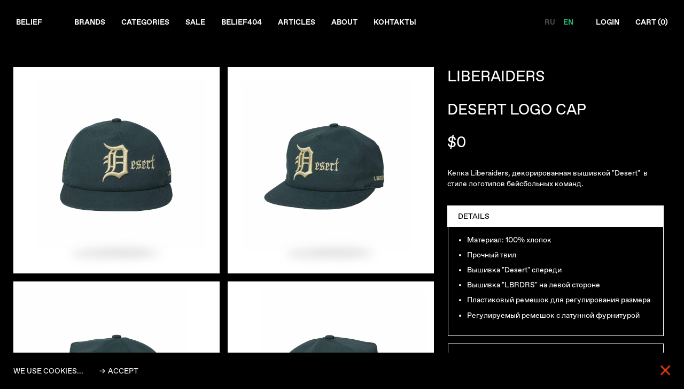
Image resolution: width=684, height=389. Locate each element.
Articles (296, 22)
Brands (89, 22)
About (344, 22)
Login (607, 22)
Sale (195, 22)
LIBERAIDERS (496, 76)
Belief (29, 22)
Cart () (651, 22)
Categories (145, 22)
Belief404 (241, 22)
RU (551, 22)
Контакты (395, 22)
